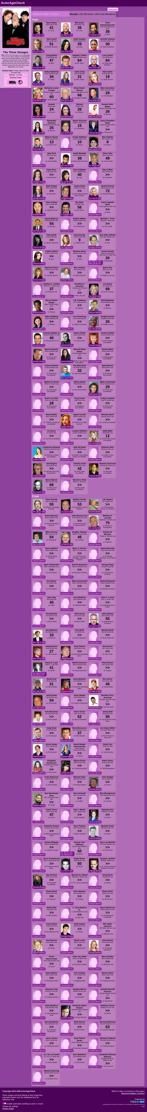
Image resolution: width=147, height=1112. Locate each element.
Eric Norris (107, 679)
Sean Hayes (51, 23)
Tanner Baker (107, 349)
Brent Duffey (51, 415)
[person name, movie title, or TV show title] (47, 3)
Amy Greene (107, 940)
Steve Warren (51, 480)
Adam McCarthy (107, 548)
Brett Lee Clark (51, 398)
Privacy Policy (8, 1108)
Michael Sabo (80, 777)
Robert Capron (51, 137)
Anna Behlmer (79, 679)
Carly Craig (80, 72)
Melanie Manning (51, 1071)
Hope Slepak (79, 695)
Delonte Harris (107, 415)
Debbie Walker (79, 219)
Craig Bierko (51, 55)
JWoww (79, 104)
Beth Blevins (107, 366)
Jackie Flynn (79, 186)
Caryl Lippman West (107, 203)
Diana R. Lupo (51, 663)
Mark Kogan (51, 186)
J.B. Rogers (107, 499)
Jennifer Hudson (107, 39)
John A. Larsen (107, 597)
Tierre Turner (79, 712)
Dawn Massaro (51, 516)
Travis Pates (51, 924)
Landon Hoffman (79, 431)
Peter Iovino (107, 761)
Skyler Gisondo (79, 121)
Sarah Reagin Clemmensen (80, 745)
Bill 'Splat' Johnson (107, 925)
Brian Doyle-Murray (79, 89)
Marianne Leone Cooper (51, 89)
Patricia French (51, 268)
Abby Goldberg (51, 317)
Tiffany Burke (79, 382)
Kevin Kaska (51, 744)
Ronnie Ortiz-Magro (107, 105)
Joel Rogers (51, 464)
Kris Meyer (51, 581)
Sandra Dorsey (107, 186)
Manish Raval (108, 630)
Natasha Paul (107, 810)
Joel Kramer (51, 695)
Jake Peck (51, 153)
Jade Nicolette (79, 447)
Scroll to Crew (112, 9)
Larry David (107, 55)
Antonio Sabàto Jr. (51, 333)
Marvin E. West (79, 480)
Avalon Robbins (79, 137)
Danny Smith (79, 333)
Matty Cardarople (107, 382)
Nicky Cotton (107, 973)
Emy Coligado (79, 170)
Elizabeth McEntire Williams (107, 1056)
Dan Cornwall (80, 793)
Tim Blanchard (79, 366)
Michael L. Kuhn (107, 219)
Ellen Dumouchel (79, 581)
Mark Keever (79, 1022)
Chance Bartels (51, 366)
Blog (125, 3)
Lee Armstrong (79, 317)
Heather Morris (79, 989)
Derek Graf (51, 679)
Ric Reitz (79, 202)
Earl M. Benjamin (79, 565)
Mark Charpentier (51, 565)
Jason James (51, 1038)
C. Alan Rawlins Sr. (79, 909)
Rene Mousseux (79, 728)
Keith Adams (79, 924)
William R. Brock (51, 382)
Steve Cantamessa (51, 859)
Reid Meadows (107, 300)
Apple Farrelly (79, 415)
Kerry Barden (80, 891)
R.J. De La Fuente (51, 1055)
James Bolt (108, 712)
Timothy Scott (79, 464)
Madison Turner (108, 1006)
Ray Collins (107, 170)
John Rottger (107, 777)
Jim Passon (107, 646)
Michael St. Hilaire (80, 875)
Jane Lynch (51, 39)
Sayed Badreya (51, 219)
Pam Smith (51, 235)
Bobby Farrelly (79, 499)
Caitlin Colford (51, 251)
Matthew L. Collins (51, 284)
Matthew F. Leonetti (107, 517)
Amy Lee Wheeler (107, 842)
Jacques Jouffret (107, 859)
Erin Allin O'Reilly (107, 235)
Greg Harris (107, 875)
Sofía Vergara (80, 39)
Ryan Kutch (107, 891)
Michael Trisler (107, 826)
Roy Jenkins (79, 268)
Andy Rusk (51, 728)
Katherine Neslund (51, 447)
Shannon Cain (51, 989)
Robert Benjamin (107, 581)
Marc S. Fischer (79, 548)
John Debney (107, 614)
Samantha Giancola (51, 122)
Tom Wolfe (79, 630)
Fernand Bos (51, 614)
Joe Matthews (51, 630)
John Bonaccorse (79, 516)
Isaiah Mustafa (79, 153)
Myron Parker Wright (51, 301)
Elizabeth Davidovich (51, 762)
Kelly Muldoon (51, 1006)
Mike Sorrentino (107, 88)
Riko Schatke (107, 957)
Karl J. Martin (80, 810)
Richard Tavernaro (107, 464)
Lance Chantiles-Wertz (107, 122)
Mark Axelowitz (51, 349)
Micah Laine (79, 940)
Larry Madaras (79, 597)
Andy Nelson (79, 646)
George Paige (108, 565)
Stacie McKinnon (107, 908)
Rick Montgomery (107, 793)
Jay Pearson (51, 940)
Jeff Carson (79, 614)
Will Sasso (79, 23)
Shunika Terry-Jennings (107, 696)
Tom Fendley (79, 973)
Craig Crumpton (107, 398)
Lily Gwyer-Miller (107, 728)
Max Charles (107, 137)
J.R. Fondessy (79, 300)
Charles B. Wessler (107, 533)
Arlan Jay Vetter (79, 957)
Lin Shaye (107, 284)
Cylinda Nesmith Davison (107, 990)
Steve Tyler (107, 153)
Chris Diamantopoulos (107, 24)
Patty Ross (51, 170)
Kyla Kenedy (79, 235)
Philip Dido (51, 908)
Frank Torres (51, 810)
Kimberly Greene (51, 826)
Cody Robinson (51, 777)
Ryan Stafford (51, 548)
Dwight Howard (107, 317)
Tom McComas (51, 712)
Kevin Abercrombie (51, 958)
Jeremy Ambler (107, 333)
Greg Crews (79, 398)
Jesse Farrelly (107, 251)
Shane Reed (51, 891)
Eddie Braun (79, 859)
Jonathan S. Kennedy (79, 285)
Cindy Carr (107, 744)
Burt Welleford (79, 1055)
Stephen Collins (79, 55)
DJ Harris (51, 431)
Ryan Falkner (51, 973)
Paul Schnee (107, 663)
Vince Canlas (51, 202)
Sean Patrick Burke (79, 1039)
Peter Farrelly (51, 499)
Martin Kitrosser (79, 663)
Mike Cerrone (51, 532)
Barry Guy (107, 268)
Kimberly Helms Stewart (79, 1007)
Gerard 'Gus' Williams (79, 843)
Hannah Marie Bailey (79, 350)
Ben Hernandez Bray (51, 794)
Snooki (51, 104)
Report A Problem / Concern (133, 1093)
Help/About (138, 3)
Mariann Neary (79, 251)
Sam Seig (51, 597)
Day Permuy (51, 875)
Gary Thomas (80, 826)
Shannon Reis (107, 447)
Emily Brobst (51, 646)
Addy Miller (107, 431)
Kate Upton (108, 72)
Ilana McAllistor (51, 1022)
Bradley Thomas (79, 532)
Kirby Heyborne (51, 72)
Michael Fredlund (107, 1038)
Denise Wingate (51, 842)
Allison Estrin (80, 761)
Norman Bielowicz (107, 1022)
